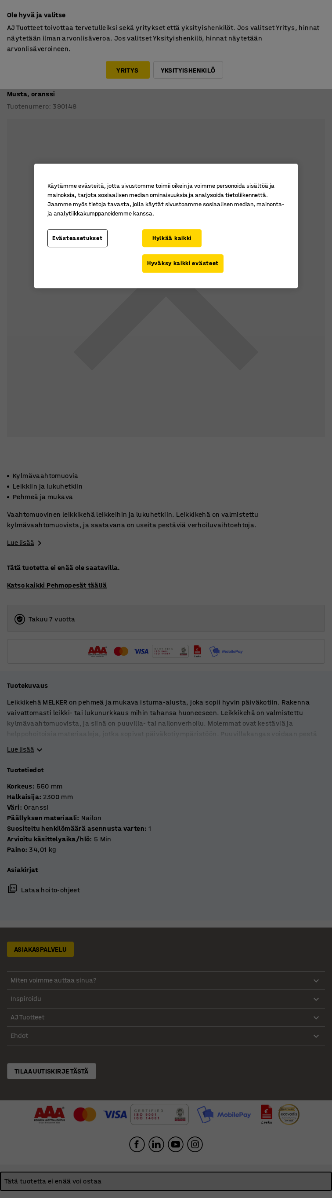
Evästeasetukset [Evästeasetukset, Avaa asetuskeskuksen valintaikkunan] (77, 238)
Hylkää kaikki (171, 238)
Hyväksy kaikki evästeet (183, 263)
